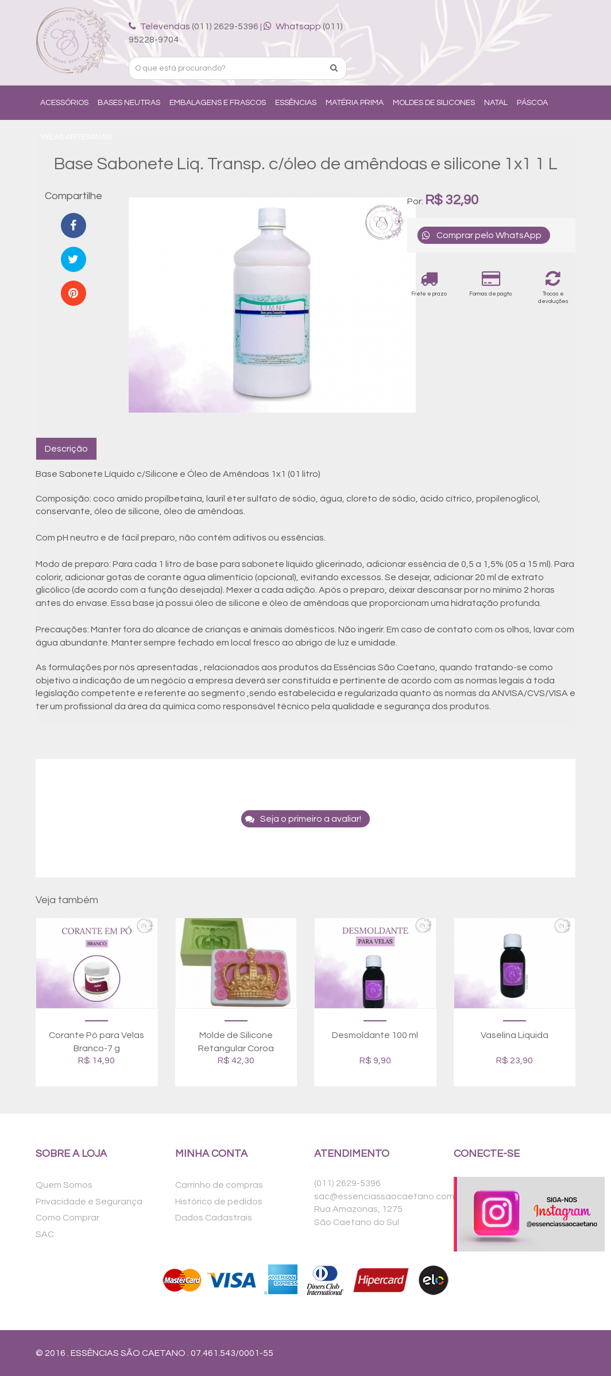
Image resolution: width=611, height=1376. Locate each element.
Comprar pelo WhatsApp (479, 235)
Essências (295, 103)
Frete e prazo (429, 283)
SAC (45, 1234)
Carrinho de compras (219, 1185)
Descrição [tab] (66, 448)
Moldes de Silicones (434, 103)
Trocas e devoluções (553, 287)
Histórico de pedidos (218, 1201)
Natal (496, 103)
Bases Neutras (129, 103)
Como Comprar (67, 1217)
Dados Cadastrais (213, 1217)
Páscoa (532, 103)
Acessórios (64, 103)
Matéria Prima (355, 103)
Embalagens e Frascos (217, 103)
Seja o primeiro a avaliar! (301, 818)
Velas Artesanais (76, 137)
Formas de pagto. (491, 283)
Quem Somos (64, 1185)
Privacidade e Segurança (89, 1201)
